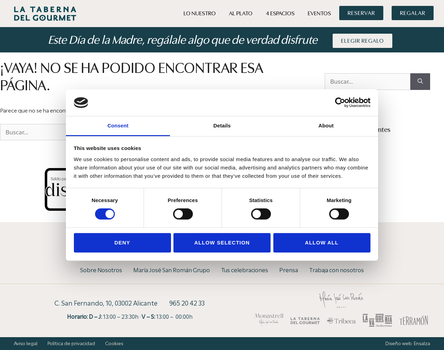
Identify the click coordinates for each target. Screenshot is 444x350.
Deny (122, 242)
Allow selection (222, 242)
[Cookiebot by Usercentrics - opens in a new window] (340, 103)
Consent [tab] (118, 125)
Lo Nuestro (199, 13)
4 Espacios (280, 13)
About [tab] (326, 125)
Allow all (322, 242)
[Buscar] (420, 81)
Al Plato (241, 13)
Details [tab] (222, 125)
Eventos (319, 13)
